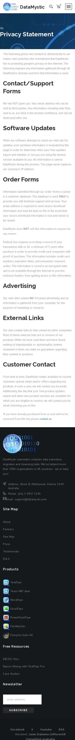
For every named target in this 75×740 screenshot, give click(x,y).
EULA (6, 559)
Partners (8, 529)
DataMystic (24, 7)
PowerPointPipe (17, 617)
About (7, 522)
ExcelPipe (13, 608)
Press (6, 544)
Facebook (18, 729)
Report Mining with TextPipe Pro (24, 666)
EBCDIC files (11, 659)
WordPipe (13, 600)
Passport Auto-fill (18, 635)
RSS (61, 729)
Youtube (46, 729)
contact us (46, 419)
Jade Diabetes (39, 734)
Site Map (8, 536)
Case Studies (11, 674)
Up (1, 28)
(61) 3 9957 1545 (29, 493)
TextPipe (12, 582)
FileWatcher (14, 626)
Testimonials (11, 551)
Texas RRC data (16, 591)
